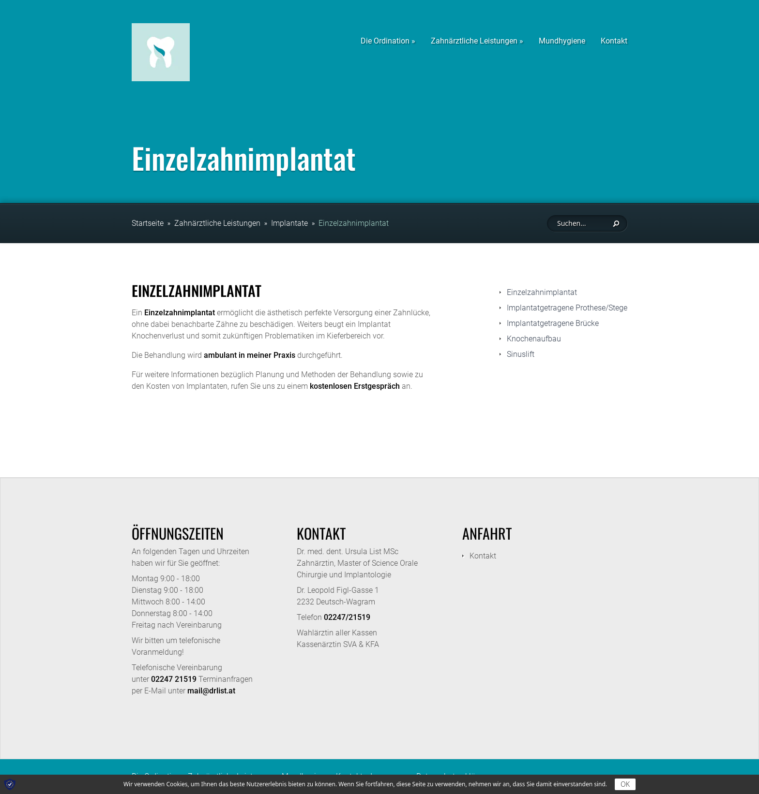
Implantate (289, 223)
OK (625, 784)
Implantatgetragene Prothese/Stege (567, 307)
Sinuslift (520, 354)
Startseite (148, 223)
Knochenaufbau (534, 338)
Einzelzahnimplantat (354, 223)
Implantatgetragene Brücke (553, 323)
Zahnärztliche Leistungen (217, 223)
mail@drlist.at (211, 690)
